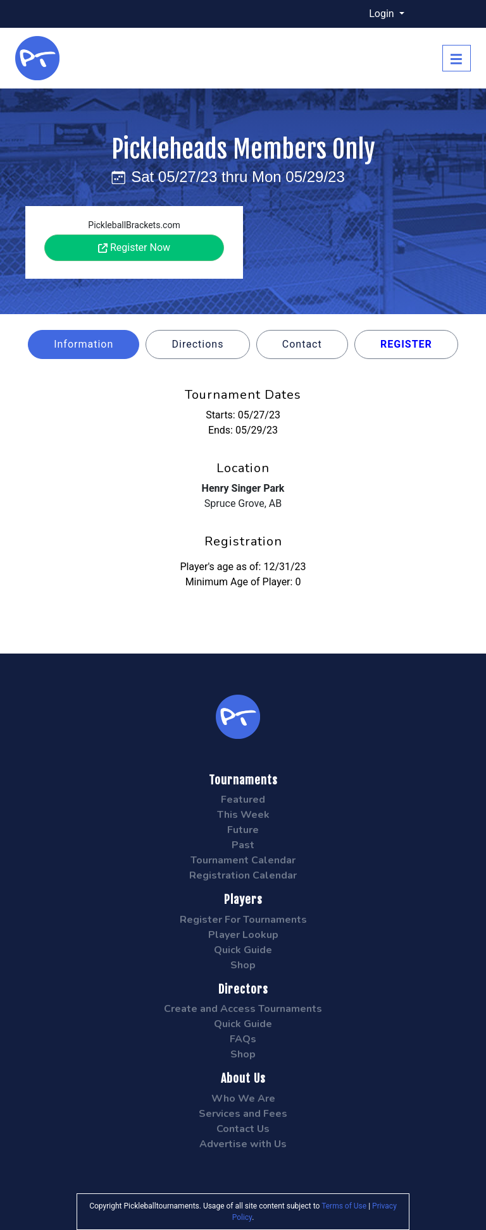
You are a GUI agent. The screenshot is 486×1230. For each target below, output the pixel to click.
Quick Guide (243, 950)
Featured (243, 800)
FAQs (243, 1039)
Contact (302, 344)
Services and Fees (243, 1114)
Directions (198, 344)
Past (243, 845)
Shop (243, 965)
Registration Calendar (243, 875)
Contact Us (243, 1129)
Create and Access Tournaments (243, 1009)
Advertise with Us (243, 1144)
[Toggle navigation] (456, 58)
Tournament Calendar (243, 860)
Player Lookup (243, 935)
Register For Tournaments (243, 920)
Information (83, 344)
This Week (243, 815)
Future (243, 830)
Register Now (134, 247)
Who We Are (243, 1098)
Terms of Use (343, 1206)
